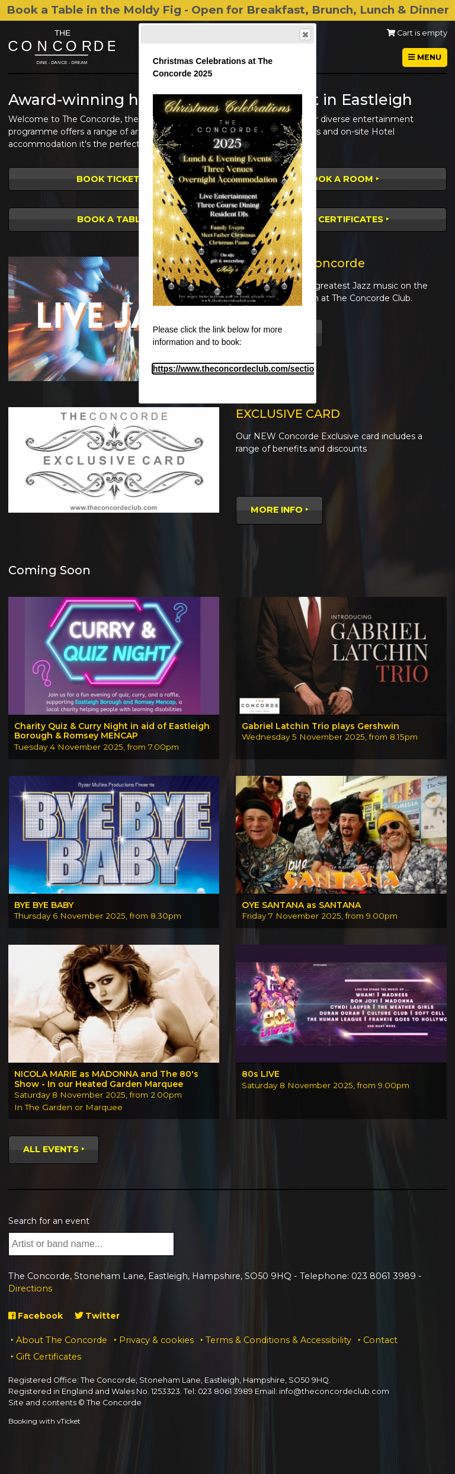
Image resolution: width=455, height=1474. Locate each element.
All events (51, 1149)
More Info (277, 509)
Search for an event (48, 1221)
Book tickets (111, 179)
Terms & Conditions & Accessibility (278, 1340)
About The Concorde (61, 1340)
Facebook (35, 1315)
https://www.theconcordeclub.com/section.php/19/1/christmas (275, 368)
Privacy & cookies (156, 1340)
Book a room (338, 179)
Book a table (111, 219)
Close (304, 34)
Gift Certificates (338, 219)
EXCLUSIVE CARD (288, 414)
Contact (380, 1340)
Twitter (97, 1315)
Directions (30, 1288)
